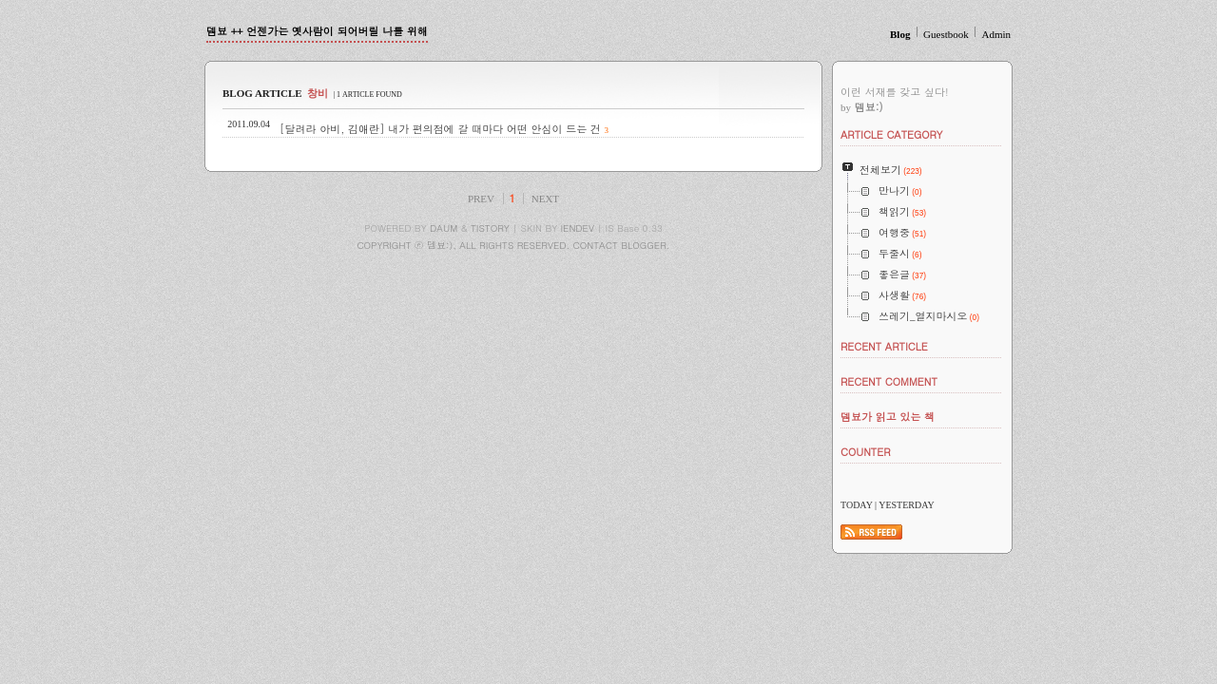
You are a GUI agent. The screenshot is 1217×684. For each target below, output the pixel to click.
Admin (996, 34)
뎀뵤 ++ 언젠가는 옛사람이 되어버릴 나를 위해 (317, 31)
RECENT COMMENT (888, 381)
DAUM (443, 228)
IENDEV (577, 228)
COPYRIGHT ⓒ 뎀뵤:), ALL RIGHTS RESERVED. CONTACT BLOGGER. (513, 245)
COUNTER (865, 452)
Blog (900, 34)
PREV (481, 198)
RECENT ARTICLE (884, 346)
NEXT (545, 198)
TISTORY (490, 228)
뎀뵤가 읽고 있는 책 (887, 416)
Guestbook (946, 34)
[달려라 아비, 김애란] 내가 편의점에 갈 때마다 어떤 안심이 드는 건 (440, 129)
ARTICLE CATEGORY (891, 134)
